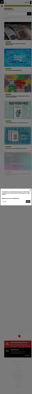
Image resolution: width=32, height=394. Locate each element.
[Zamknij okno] (30, 190)
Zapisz (28, 201)
